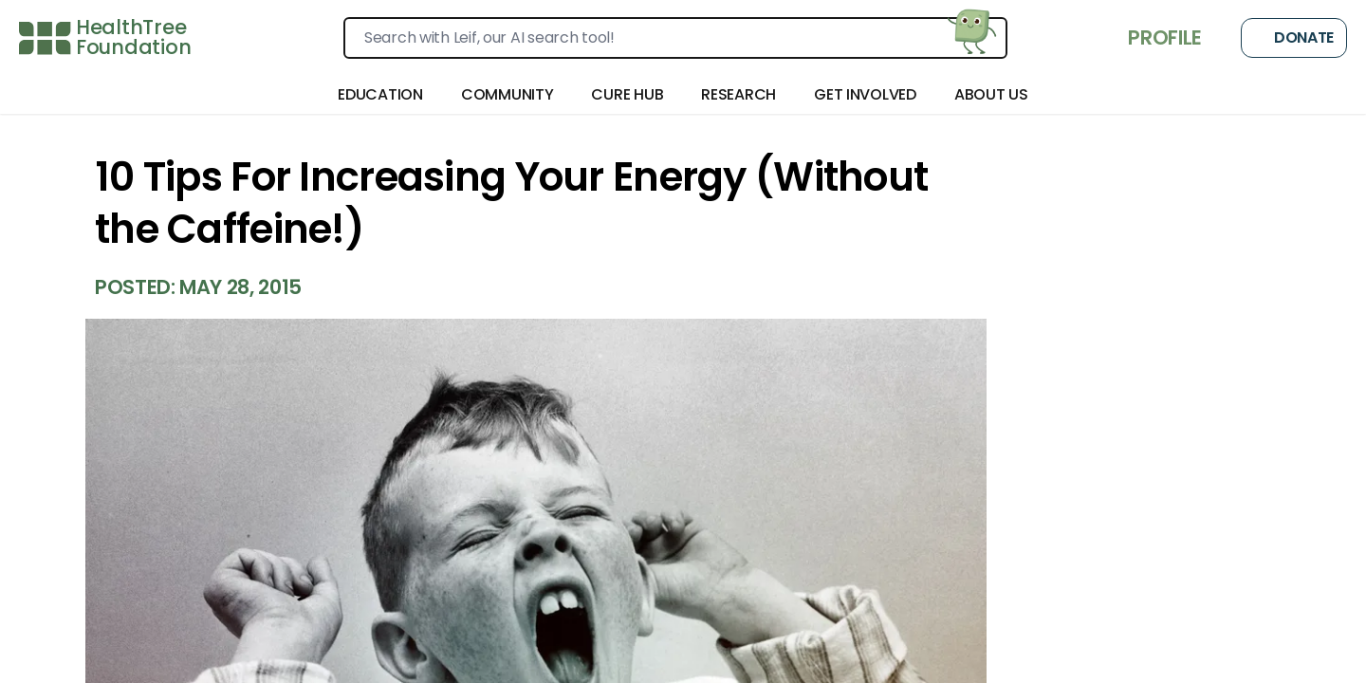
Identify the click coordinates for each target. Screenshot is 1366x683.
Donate (1294, 38)
